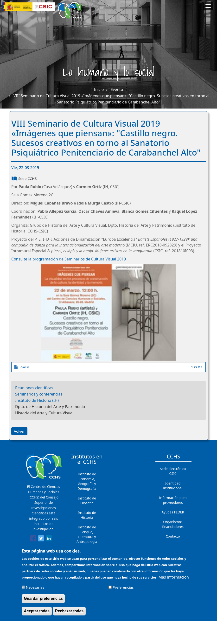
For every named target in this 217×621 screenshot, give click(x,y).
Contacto (173, 536)
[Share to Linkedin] (49, 539)
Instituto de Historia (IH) (37, 400)
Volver (19, 431)
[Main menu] (208, 6)
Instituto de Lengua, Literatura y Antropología (87, 534)
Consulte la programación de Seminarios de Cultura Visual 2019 (68, 259)
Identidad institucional (172, 485)
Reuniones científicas (34, 387)
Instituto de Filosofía (87, 500)
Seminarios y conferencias (38, 394)
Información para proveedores (172, 500)
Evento (117, 89)
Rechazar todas (69, 613)
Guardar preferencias (43, 600)
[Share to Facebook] (33, 539)
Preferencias (123, 589)
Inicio (99, 89)
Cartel (24, 367)
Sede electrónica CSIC (173, 471)
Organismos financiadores (173, 524)
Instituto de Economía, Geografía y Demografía (86, 481)
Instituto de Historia (87, 515)
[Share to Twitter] (41, 539)
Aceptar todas (37, 613)
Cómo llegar (173, 546)
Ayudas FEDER (173, 512)
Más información (174, 578)
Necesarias (35, 589)
